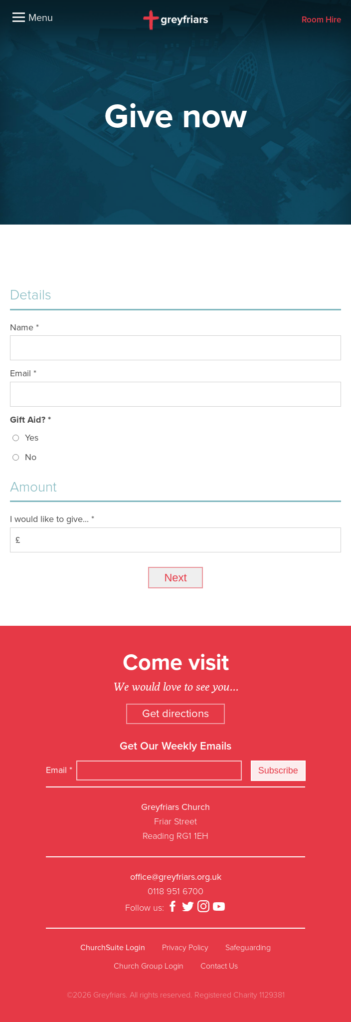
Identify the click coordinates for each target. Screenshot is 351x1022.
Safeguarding (248, 948)
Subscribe (278, 770)
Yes (31, 437)
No (30, 457)
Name (24, 327)
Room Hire (321, 20)
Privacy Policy (185, 948)
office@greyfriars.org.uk (175, 876)
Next (175, 577)
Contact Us (219, 966)
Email (23, 373)
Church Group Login (148, 966)
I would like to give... (52, 518)
